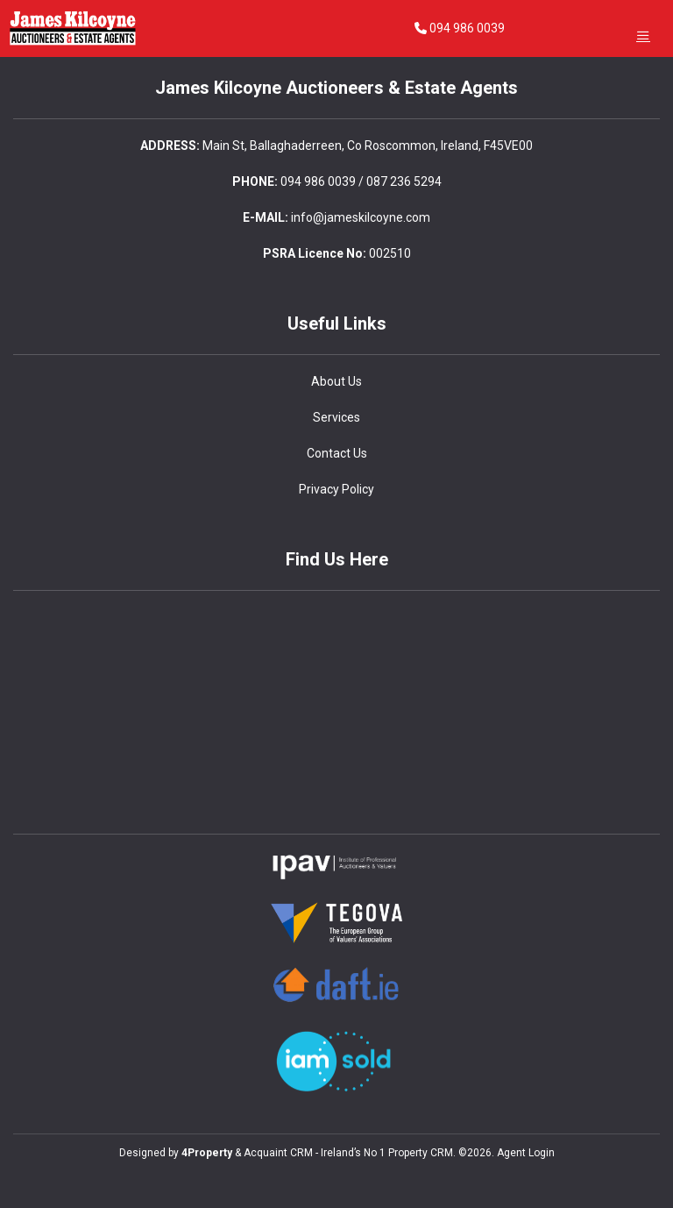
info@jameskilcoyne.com (360, 217)
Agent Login (526, 1153)
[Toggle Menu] (643, 35)
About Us (336, 381)
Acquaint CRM (278, 1153)
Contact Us (337, 453)
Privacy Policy (336, 489)
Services (336, 417)
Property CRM (420, 1153)
